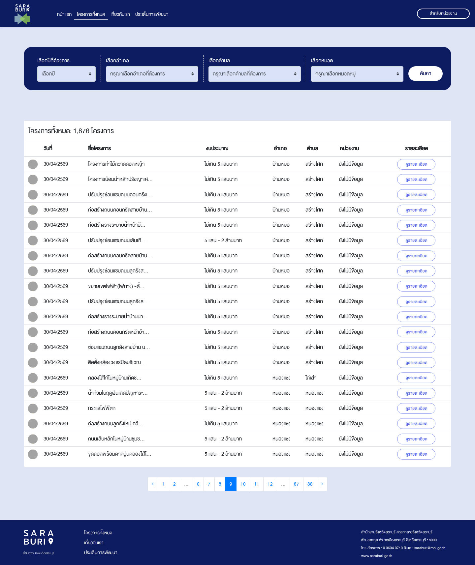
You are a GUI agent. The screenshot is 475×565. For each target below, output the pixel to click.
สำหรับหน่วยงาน (443, 13)
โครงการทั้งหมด (91, 14)
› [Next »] (322, 484)
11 (256, 484)
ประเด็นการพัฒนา (152, 14)
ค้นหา (425, 73)
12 (270, 484)
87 (296, 484)
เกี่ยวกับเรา (120, 14)
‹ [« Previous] (153, 484)
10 (243, 484)
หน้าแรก (64, 14)
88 (310, 484)
